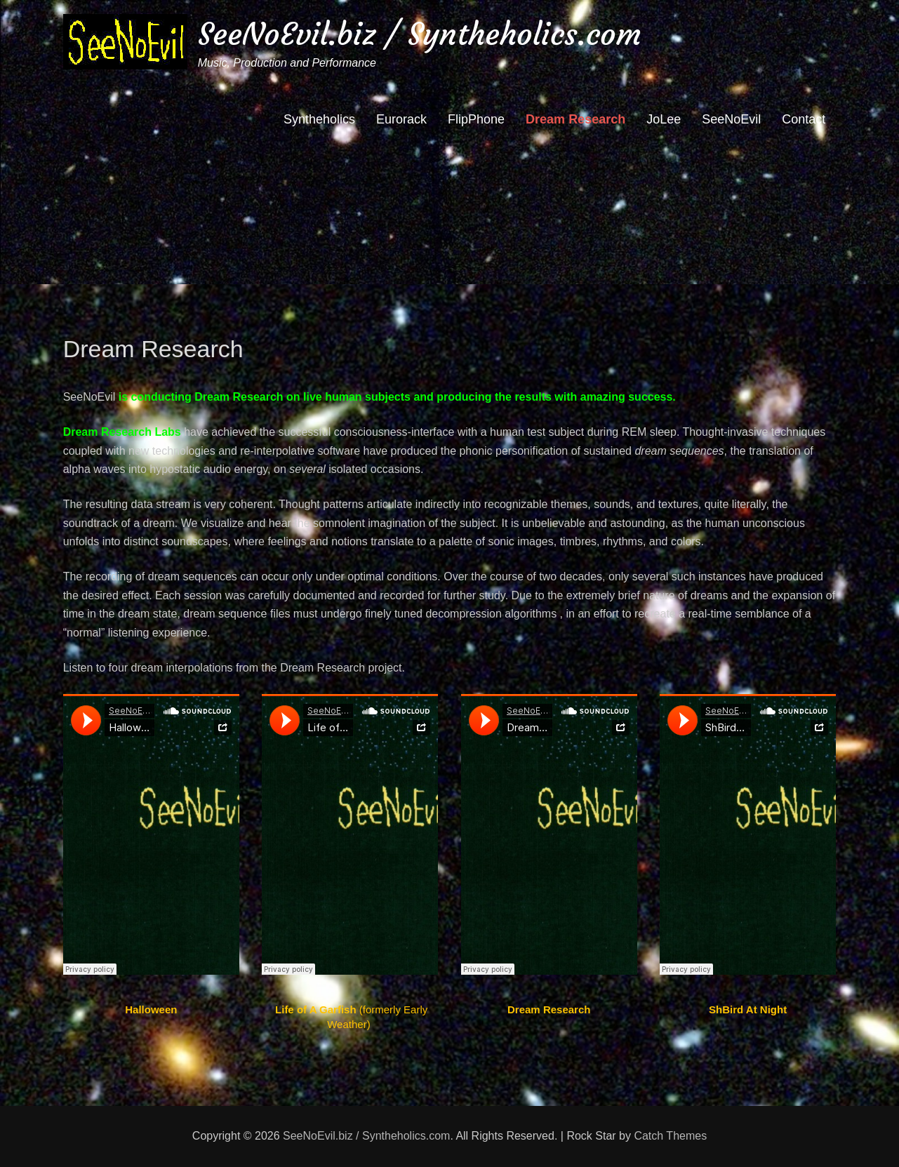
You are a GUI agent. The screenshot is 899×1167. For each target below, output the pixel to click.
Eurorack (401, 119)
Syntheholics (319, 119)
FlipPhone (476, 119)
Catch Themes (670, 1136)
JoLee (663, 119)
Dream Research (575, 119)
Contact (803, 119)
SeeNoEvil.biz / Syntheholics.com (419, 34)
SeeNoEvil (731, 119)
